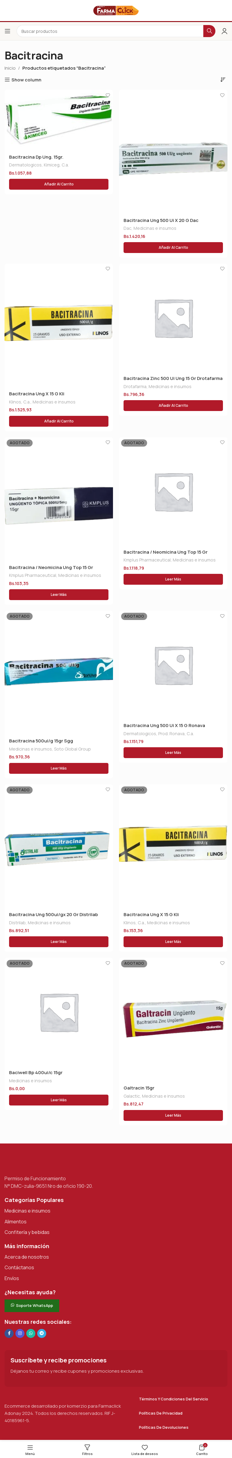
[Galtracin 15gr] (173, 1021)
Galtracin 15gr (139, 1089)
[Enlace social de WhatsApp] (30, 1334)
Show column (26, 79)
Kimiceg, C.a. (56, 165)
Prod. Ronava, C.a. (176, 734)
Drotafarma (135, 387)
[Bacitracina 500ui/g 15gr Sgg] (59, 673)
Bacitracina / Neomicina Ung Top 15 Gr (51, 568)
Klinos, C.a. (20, 402)
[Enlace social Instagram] (19, 1334)
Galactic (132, 1097)
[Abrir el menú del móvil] (8, 31)
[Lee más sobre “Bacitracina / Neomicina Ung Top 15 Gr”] (58, 595)
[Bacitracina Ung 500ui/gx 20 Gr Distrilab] (59, 847)
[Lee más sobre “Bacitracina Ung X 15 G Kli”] (173, 943)
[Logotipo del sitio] (116, 10)
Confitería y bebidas (27, 1233)
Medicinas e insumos (155, 228)
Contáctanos (19, 1269)
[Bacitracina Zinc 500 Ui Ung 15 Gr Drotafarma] (173, 318)
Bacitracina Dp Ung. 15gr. (36, 157)
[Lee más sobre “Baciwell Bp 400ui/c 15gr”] (58, 1101)
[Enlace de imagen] (35, 1163)
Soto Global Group (72, 750)
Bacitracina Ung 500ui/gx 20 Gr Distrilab (53, 915)
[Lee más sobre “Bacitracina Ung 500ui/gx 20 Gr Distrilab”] (58, 943)
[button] (58, 184)
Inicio (10, 68)
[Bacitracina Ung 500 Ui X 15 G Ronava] (173, 666)
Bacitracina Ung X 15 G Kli (36, 394)
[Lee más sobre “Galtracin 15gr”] (173, 1117)
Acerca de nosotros (27, 1258)
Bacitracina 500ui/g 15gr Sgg (41, 742)
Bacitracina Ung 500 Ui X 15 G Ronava (164, 726)
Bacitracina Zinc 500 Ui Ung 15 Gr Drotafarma (173, 379)
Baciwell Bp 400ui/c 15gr (36, 1074)
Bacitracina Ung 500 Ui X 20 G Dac (161, 220)
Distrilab (17, 923)
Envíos (12, 1279)
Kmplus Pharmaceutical (32, 576)
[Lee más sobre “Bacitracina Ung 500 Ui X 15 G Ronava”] (173, 753)
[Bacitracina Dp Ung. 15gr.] (59, 120)
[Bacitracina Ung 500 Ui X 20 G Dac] (173, 151)
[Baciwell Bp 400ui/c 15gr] (59, 1013)
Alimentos (16, 1223)
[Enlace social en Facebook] (9, 1334)
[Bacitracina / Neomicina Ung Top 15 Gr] (59, 499)
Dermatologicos (25, 165)
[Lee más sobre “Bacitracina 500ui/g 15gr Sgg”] (58, 769)
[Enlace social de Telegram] (41, 1334)
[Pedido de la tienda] (222, 79)
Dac (127, 228)
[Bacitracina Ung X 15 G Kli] (59, 325)
